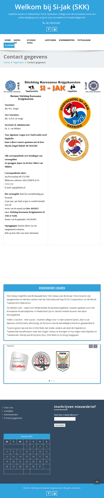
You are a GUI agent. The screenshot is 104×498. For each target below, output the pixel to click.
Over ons (8, 407)
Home (7, 40)
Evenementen (65, 40)
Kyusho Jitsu (31, 41)
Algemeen (10, 45)
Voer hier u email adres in (66, 415)
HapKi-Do (17, 41)
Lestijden (49, 40)
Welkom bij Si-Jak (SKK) (52, 6)
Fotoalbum (82, 40)
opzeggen (12, 163)
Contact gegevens (13, 418)
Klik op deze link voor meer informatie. (22, 233)
